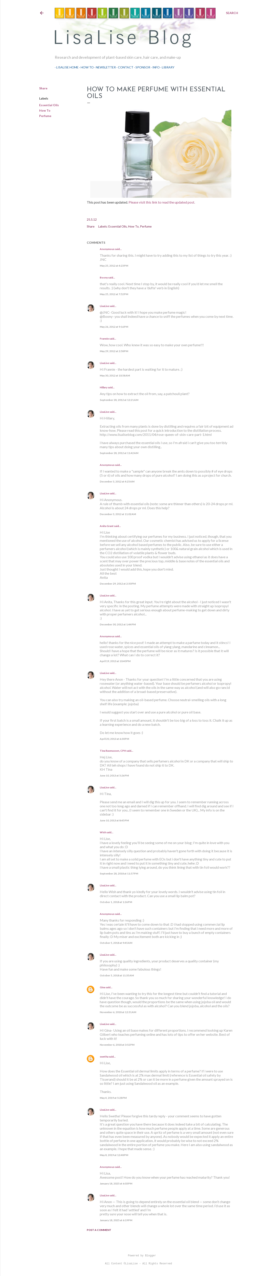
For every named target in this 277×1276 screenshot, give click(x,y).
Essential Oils (49, 105)
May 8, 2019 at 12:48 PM (114, 1155)
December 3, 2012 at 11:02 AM (118, 514)
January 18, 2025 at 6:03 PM (116, 1183)
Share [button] (43, 88)
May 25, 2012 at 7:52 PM (114, 294)
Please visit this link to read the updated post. (162, 202)
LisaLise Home (66, 67)
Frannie (104, 338)
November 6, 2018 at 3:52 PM (117, 1044)
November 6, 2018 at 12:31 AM (118, 1012)
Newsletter (104, 67)
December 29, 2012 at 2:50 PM (118, 583)
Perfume (45, 116)
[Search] (232, 13)
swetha (104, 1056)
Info (154, 67)
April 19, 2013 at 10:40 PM (115, 661)
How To (85, 67)
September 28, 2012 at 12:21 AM (119, 400)
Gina (102, 987)
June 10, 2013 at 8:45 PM (114, 820)
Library (166, 67)
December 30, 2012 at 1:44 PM (118, 624)
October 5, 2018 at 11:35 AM (117, 975)
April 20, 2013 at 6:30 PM (114, 738)
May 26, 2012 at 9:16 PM (114, 326)
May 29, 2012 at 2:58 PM (114, 351)
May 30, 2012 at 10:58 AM (115, 375)
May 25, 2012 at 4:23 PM (114, 265)
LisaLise (104, 306)
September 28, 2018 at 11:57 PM (119, 873)
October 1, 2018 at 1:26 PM (116, 902)
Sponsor (141, 67)
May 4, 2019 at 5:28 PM (113, 1097)
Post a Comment (99, 1230)
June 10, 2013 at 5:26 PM (114, 775)
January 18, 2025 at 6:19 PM (116, 1220)
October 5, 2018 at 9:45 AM (116, 942)
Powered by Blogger (138, 1255)
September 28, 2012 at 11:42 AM (119, 453)
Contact (124, 67)
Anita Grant (107, 526)
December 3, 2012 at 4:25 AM (117, 481)
